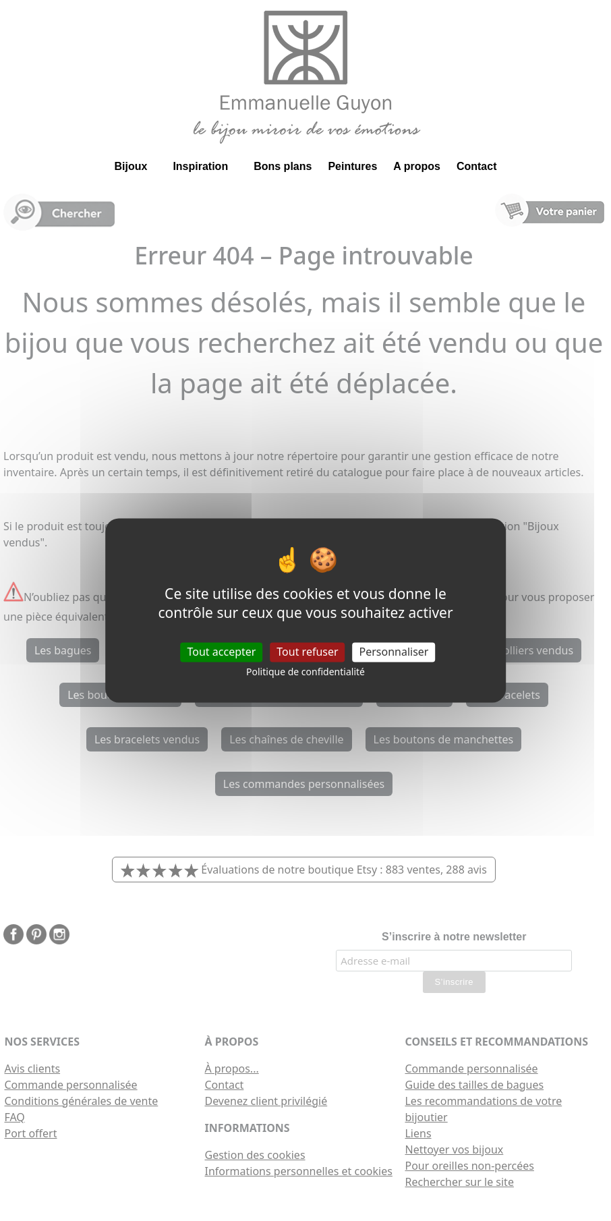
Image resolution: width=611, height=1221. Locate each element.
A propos (416, 166)
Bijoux (130, 166)
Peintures (352, 166)
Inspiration (200, 166)
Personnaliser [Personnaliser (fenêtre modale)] (394, 651)
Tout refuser (307, 651)
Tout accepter (221, 651)
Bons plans (283, 166)
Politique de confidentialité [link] (305, 671)
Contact (477, 166)
